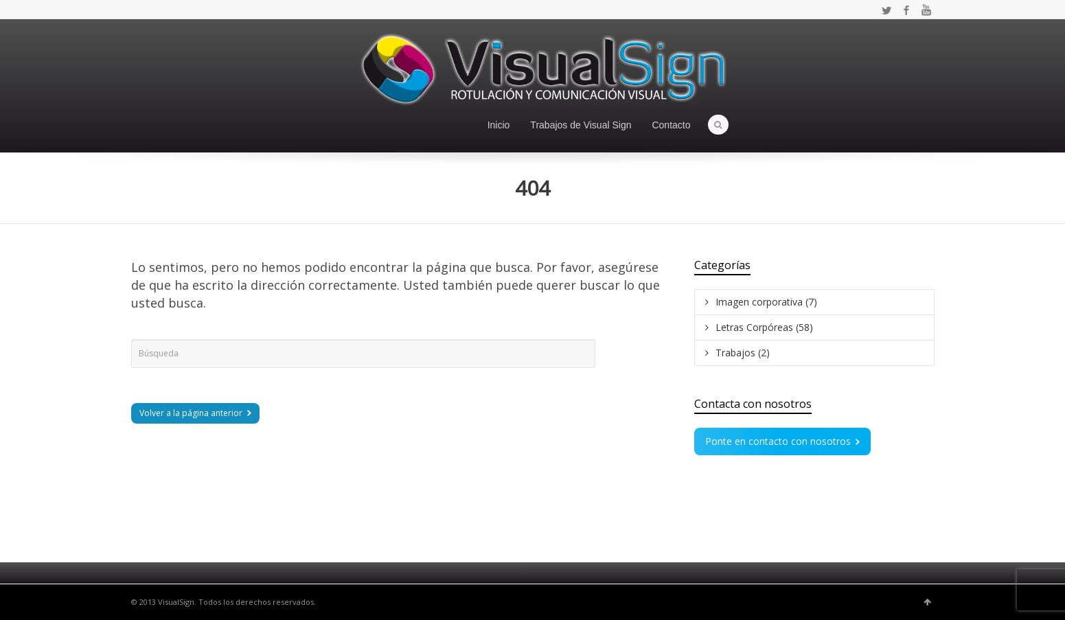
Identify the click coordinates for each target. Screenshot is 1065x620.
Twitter (886, 10)
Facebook (906, 10)
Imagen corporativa (766, 301)
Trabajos (742, 352)
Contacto (671, 124)
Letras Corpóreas (764, 327)
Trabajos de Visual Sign (580, 124)
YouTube (926, 10)
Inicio (499, 124)
